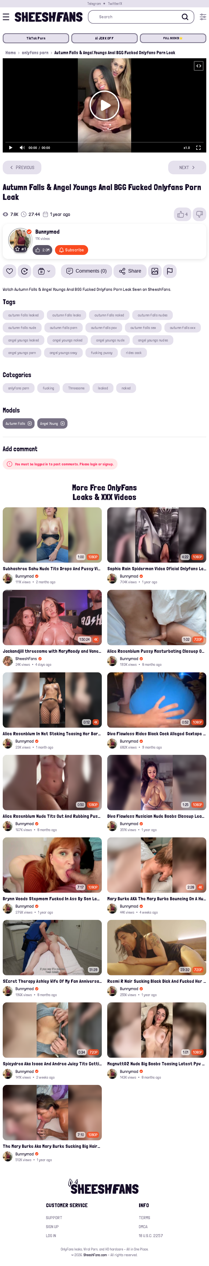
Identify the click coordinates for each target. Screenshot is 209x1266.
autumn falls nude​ (22, 327)
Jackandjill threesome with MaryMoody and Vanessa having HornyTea (52, 651)
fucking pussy (102, 352)
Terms (144, 1217)
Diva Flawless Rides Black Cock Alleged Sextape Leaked (156, 733)
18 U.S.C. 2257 (151, 1235)
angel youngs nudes (153, 340)
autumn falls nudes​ (152, 315)
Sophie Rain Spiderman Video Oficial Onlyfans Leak (156, 568)
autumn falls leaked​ (23, 315)
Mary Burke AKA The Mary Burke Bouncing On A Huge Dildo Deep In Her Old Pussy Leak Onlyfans (156, 898)
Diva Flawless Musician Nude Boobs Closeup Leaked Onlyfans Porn (156, 816)
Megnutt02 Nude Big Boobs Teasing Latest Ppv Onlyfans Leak (156, 1063)
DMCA (143, 1226)
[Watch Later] (24, 271)
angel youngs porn (22, 352)
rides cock (134, 352)
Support (54, 1217)
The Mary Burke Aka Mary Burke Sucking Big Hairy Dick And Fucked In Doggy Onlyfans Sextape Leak (52, 1146)
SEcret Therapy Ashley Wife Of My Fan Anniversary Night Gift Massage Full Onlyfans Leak (52, 981)
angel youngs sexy (63, 352)
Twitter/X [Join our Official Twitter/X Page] (115, 3)
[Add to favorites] (9, 271)
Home (10, 52)
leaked (103, 388)
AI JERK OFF (104, 38)
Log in (51, 1235)
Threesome (76, 388)
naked (126, 388)
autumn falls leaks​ (66, 315)
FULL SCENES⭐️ (173, 38)
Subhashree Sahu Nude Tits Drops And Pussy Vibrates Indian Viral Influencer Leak (52, 568)
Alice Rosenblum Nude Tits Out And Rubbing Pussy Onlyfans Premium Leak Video (52, 816)
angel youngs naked (67, 340)
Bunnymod (47, 231)
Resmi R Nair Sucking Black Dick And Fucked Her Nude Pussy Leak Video (156, 981)
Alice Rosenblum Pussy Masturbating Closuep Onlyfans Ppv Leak (156, 651)
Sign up (52, 1226)
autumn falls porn (63, 327)
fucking (48, 388)
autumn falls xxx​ (182, 327)
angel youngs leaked (23, 340)
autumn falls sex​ (143, 327)
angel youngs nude (110, 340)
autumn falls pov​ (104, 327)
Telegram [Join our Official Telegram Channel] (94, 3)
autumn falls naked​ (109, 315)
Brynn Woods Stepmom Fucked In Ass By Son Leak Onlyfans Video (52, 898)
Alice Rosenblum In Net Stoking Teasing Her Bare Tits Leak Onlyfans (52, 733)
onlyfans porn (35, 52)
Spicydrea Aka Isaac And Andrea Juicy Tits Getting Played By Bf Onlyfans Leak (52, 1063)
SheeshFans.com (95, 1255)
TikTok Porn (36, 38)
